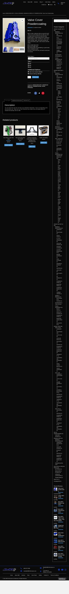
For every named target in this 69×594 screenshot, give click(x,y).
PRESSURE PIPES (59, 92)
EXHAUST (59, 450)
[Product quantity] (29, 77)
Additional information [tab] (17, 100)
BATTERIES (57, 469)
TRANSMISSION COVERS (59, 209)
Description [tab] (8, 100)
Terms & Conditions (55, 575)
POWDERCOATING (38, 13)
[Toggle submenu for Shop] (42, 2)
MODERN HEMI (57, 438)
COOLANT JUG (59, 116)
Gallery (40, 575)
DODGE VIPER (57, 326)
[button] (55, 4)
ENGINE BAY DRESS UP (29, 13)
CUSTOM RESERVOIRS (59, 251)
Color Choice (31, 56)
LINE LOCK (59, 270)
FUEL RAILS (59, 341)
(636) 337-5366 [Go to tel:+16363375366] (27, 568)
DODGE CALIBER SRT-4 (59, 29)
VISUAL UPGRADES (19, 13)
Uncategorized (57, 481)
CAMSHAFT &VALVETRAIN (59, 444)
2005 (30, 67)
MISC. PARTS (58, 138)
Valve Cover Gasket (35, 71)
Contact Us (46, 575)
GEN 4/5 (57, 408)
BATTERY (59, 140)
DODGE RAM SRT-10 (58, 224)
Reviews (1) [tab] (26, 100)
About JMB (17, 575)
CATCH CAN (59, 335)
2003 (30, 63)
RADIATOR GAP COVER (59, 195)
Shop (28, 575)
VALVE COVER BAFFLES (59, 365)
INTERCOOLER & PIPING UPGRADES (59, 42)
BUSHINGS (59, 145)
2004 (30, 65)
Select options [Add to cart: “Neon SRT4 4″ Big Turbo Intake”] (8, 145)
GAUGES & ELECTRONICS (59, 391)
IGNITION (59, 268)
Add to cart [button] (32, 146)
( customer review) (37, 27)
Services (23, 575)
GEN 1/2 (57, 327)
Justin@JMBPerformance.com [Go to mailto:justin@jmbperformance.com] (30, 571)
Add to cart (35, 77)
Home (4, 13)
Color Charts (34, 575)
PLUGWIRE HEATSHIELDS (59, 174)
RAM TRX (56, 479)
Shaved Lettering (35, 73)
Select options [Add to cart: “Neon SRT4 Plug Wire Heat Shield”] (20, 143)
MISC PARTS (59, 273)
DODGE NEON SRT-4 (10, 13)
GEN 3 (56, 372)
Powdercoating (58, 477)
